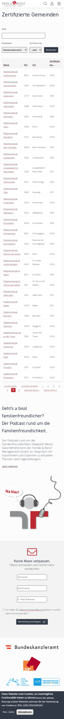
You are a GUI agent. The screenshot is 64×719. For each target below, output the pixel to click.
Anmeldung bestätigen (29, 622)
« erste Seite (10, 386)
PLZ (25, 65)
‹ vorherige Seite (29, 386)
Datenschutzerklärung (31, 609)
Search (45, 3)
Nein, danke (9, 712)
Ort (34, 65)
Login (52, 3)
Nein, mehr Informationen (30, 705)
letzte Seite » (50, 390)
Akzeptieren (25, 712)
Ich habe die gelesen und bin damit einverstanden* (33, 611)
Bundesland (7, 43)
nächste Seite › (31, 390)
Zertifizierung (36, 43)
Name (4, 29)
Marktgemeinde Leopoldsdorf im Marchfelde (10, 168)
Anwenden (51, 50)
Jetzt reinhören (10, 466)
